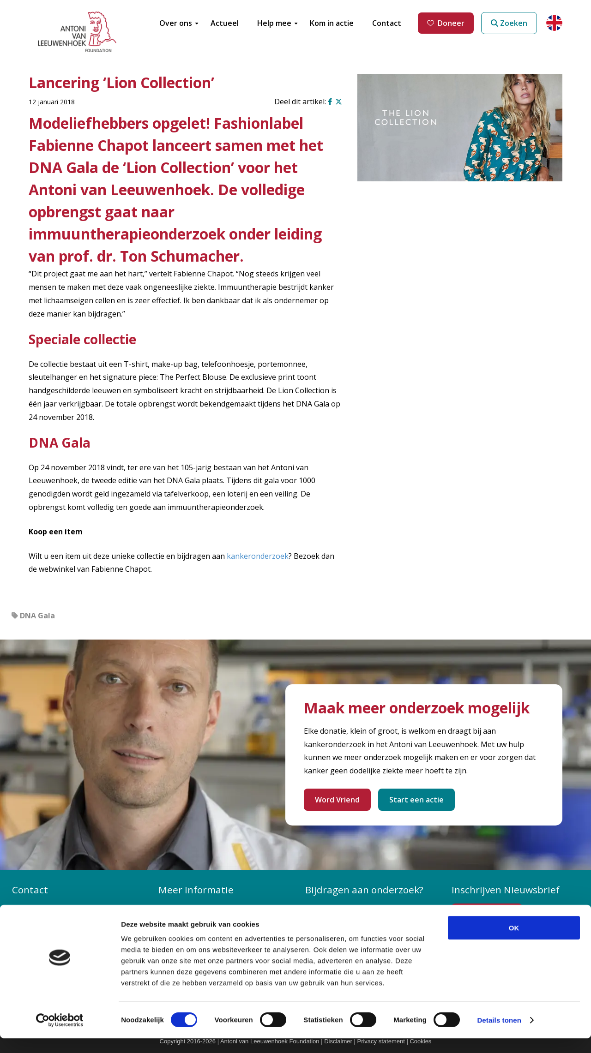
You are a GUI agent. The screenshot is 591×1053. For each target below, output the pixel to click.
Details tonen (499, 1035)
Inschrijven (491, 914)
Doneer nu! (330, 908)
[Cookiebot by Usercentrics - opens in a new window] (59, 1035)
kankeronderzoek (258, 556)
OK (514, 942)
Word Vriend (337, 800)
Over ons (180, 908)
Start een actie (416, 800)
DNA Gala (37, 615)
